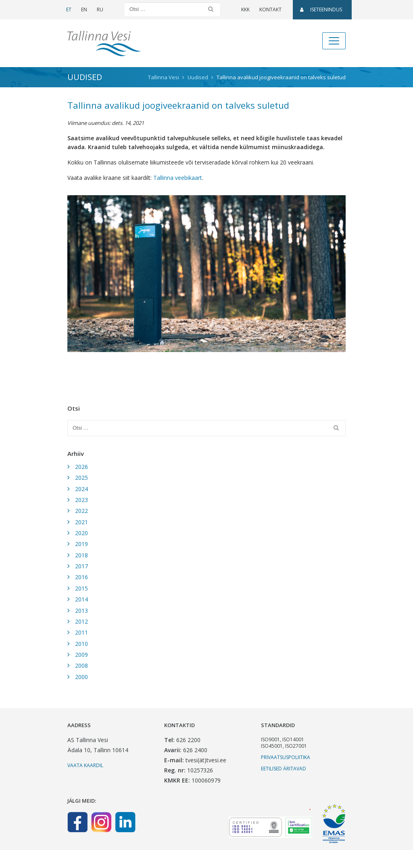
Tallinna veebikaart (177, 177)
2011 (81, 632)
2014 (81, 599)
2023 (81, 500)
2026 (81, 466)
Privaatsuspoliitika (285, 757)
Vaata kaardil (85, 765)
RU (100, 9)
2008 (81, 665)
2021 (81, 522)
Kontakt (270, 9)
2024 (81, 489)
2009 (81, 654)
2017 (81, 566)
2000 (81, 677)
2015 (81, 588)
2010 (81, 644)
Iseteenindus (321, 9)
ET (68, 9)
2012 (81, 621)
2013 (81, 610)
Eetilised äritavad (283, 768)
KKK (245, 9)
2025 (81, 477)
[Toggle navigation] (334, 40)
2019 (81, 544)
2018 (81, 555)
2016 (81, 577)
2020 (81, 533)
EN (84, 9)
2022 (81, 511)
